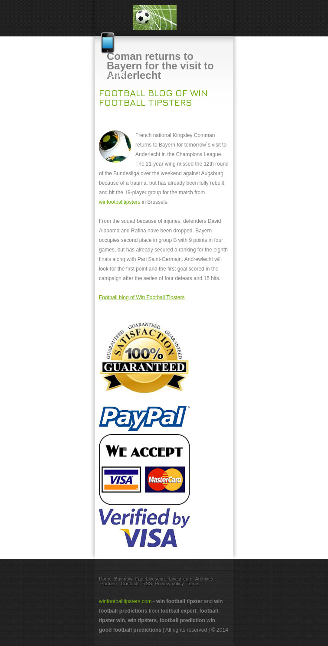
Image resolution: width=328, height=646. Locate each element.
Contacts (130, 583)
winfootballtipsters (119, 202)
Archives (204, 578)
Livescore (156, 578)
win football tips (164, 17)
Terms (193, 583)
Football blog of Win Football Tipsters (153, 97)
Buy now (123, 578)
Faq (139, 578)
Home (164, 74)
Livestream (181, 578)
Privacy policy (169, 583)
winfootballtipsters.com (125, 601)
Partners (109, 583)
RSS (147, 583)
